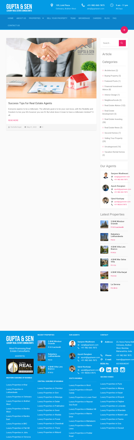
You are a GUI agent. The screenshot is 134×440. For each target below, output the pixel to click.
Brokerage (84, 19)
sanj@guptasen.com (122, 176)
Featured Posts (111, 80)
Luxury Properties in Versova (18, 436)
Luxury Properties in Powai (49, 418)
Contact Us (14, 26)
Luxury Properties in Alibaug (112, 387)
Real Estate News (112, 127)
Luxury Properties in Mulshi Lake (114, 414)
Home (10, 19)
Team (72, 19)
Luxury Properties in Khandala (112, 410)
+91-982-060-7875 (121, 179)
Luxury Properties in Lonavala (112, 405)
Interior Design (111, 94)
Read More (13, 120)
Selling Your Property (113, 137)
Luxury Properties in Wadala (49, 414)
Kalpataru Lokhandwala (117, 234)
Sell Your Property (57, 19)
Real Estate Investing (113, 118)
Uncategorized (111, 146)
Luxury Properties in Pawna (111, 418)
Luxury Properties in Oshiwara (18, 396)
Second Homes (111, 132)
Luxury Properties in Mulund (49, 432)
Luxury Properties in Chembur (50, 387)
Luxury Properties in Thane (49, 427)
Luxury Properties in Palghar (112, 401)
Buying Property (111, 75)
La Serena (115, 284)
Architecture (110, 70)
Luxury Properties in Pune (111, 383)
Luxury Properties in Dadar (49, 401)
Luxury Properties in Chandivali (50, 423)
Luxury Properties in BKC (16, 423)
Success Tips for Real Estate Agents (30, 102)
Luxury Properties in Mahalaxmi (82, 420)
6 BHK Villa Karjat (119, 271)
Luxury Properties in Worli (80, 385)
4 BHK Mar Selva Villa (118, 260)
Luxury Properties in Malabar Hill (82, 408)
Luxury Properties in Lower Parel (82, 396)
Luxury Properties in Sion (48, 392)
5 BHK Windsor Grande (117, 222)
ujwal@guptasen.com (122, 201)
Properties (34, 19)
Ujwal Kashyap (117, 198)
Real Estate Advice (112, 105)
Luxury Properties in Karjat (111, 392)
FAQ (114, 19)
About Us (21, 19)
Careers (97, 19)
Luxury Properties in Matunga (50, 396)
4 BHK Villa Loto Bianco (118, 247)
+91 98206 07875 (120, 204)
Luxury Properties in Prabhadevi (51, 405)
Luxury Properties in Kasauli (112, 427)
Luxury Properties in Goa (110, 423)
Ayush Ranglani (118, 185)
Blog (107, 19)
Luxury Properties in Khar (16, 384)
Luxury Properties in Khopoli (112, 396)
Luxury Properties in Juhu (17, 432)
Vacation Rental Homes (115, 151)
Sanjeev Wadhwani (119, 173)
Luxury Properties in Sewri (49, 410)
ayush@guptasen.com (122, 189)
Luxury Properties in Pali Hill (18, 427)
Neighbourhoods (112, 99)
